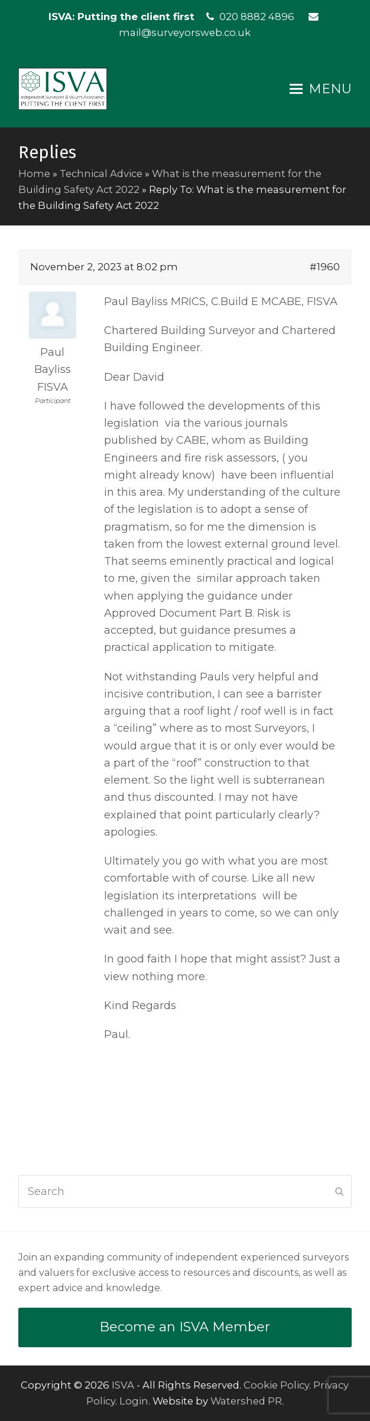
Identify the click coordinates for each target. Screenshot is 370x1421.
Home (34, 173)
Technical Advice (101, 173)
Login (133, 1401)
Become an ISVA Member (184, 1327)
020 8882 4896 (256, 16)
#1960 (325, 267)
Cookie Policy (276, 1385)
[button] (321, 89)
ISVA (123, 1385)
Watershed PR (246, 1401)
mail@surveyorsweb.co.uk (185, 32)
